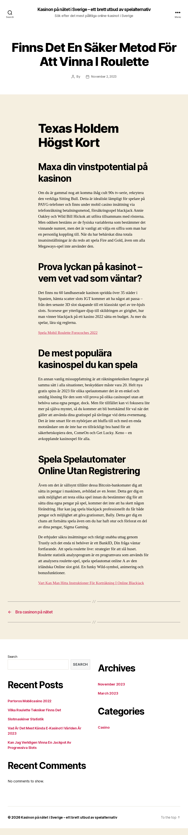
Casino (103, 734)
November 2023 (111, 691)
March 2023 (108, 700)
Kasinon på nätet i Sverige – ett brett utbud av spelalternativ (94, 9)
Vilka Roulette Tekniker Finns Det (34, 717)
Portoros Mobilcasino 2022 (29, 708)
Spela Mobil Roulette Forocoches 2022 (69, 332)
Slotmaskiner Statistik (26, 726)
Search (12, 663)
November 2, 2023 (103, 77)
